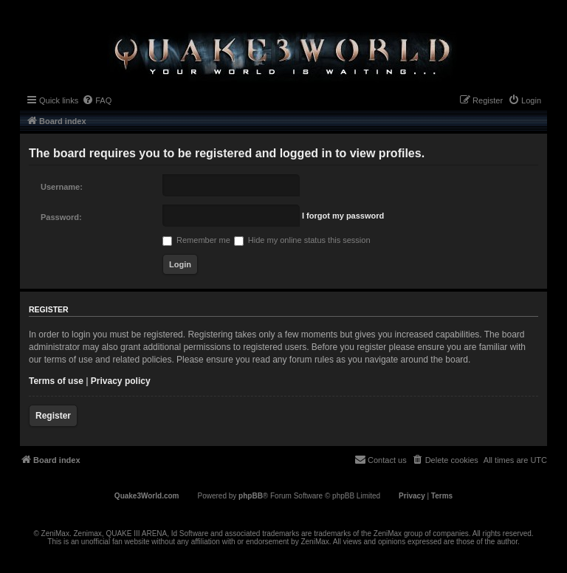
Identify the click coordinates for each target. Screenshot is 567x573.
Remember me (196, 240)
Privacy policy (121, 381)
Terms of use (56, 381)
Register (53, 416)
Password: (61, 217)
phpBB (250, 496)
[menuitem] (96, 100)
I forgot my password (343, 215)
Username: (62, 186)
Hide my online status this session (302, 240)
